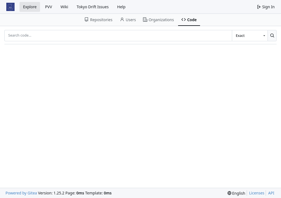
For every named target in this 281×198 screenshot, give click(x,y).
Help (121, 6)
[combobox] (250, 35)
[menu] (236, 193)
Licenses (257, 193)
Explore (29, 6)
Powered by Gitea (21, 193)
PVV (48, 6)
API (271, 193)
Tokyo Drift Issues (93, 6)
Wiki (64, 6)
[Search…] (272, 35)
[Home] (10, 7)
